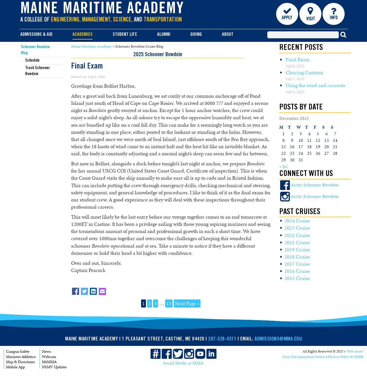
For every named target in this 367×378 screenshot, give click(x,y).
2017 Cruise (297, 264)
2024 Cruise (297, 220)
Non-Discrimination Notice (303, 356)
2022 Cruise (297, 235)
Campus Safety (17, 351)
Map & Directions (20, 362)
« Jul (283, 166)
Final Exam (298, 59)
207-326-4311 (222, 339)
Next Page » (187, 303)
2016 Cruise (297, 271)
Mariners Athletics (21, 356)
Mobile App (15, 367)
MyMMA (49, 362)
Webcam (49, 356)
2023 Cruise (297, 227)
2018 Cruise (297, 256)
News (46, 351)
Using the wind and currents (315, 85)
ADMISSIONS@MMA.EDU (278, 339)
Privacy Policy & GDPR (345, 356)
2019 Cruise (297, 249)
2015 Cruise (297, 278)
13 (168, 303)
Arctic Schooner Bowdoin (315, 184)
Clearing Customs (304, 72)
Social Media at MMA (183, 363)
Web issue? (354, 351)
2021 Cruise (297, 242)
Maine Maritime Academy (102, 9)
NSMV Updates (54, 367)
